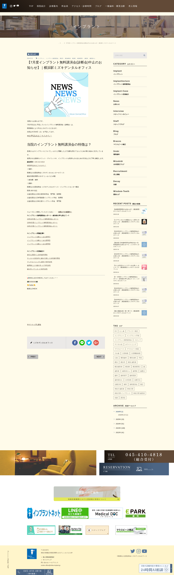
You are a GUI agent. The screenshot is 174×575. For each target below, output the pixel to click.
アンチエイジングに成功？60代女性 (39, 262)
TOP (31, 6)
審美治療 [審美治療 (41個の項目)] (133, 358)
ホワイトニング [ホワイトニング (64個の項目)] (130, 344)
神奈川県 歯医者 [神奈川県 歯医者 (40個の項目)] (139, 393)
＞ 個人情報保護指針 (47, 557)
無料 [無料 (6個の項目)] (125, 384)
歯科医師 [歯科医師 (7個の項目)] (133, 375)
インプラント (41, 58)
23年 (28, 222)
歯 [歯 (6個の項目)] (144, 367)
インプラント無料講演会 (52, 58)
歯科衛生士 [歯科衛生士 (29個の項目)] (118, 380)
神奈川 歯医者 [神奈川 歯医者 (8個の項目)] (119, 389)
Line (82, 342)
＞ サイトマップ (46, 560)
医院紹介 (41, 6)
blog (130, 132)
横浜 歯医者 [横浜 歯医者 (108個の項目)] (132, 362)
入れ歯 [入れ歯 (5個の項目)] (117, 353)
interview (130, 112)
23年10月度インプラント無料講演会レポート (42, 219)
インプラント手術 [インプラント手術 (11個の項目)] (133, 335)
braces (130, 142)
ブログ (98, 6)
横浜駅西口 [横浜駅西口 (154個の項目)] (136, 367)
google (96, 342)
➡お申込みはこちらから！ (39, 136)
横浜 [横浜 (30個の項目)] (116, 362)
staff (130, 122)
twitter (89, 342)
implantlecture (130, 82)
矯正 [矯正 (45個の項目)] (141, 384)
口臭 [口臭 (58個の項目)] (116, 358)
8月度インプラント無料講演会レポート (44, 222)
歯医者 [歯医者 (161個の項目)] (117, 371)
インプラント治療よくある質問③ (38, 244)
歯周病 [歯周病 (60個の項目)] (135, 371)
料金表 (65, 6)
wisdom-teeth (130, 192)
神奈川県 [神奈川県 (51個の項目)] (130, 389)
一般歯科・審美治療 (115, 6)
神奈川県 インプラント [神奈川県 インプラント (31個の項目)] (123, 393)
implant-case (130, 92)
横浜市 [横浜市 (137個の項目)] (123, 362)
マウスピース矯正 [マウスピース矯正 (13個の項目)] (133, 349)
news (130, 102)
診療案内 (53, 6)
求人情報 (133, 6)
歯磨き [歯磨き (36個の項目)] (142, 371)
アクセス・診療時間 (81, 6)
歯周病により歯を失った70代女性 (39, 265)
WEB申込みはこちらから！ (36, 165)
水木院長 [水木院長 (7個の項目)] (128, 380)
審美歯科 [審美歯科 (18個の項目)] (124, 358)
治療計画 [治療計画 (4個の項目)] (118, 384)
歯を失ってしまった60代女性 (37, 269)
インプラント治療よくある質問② (38, 240)
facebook (75, 342)
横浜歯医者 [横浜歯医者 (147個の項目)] (118, 367)
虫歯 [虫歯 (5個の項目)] (116, 398)
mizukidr (130, 162)
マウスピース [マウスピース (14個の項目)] (119, 349)
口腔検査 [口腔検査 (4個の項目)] (125, 353)
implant (33, 54)
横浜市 (61, 58)
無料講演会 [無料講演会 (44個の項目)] (133, 384)
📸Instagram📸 (32, 281)
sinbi (130, 152)
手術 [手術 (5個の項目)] (140, 358)
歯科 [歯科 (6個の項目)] (116, 375)
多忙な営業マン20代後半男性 (37, 255)
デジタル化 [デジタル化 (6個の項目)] (118, 344)
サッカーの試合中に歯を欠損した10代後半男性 (43, 258)
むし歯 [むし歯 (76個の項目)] (122, 331)
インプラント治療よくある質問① (38, 237)
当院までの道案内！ (65, 212)
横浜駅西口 (80, 58)
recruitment (130, 172)
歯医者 (86, 58)
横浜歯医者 (68, 58)
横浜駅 (74, 58)
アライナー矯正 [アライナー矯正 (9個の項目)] (132, 331)
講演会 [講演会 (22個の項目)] (123, 398)
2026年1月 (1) (123, 415)
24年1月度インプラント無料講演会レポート (42, 226)
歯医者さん (92, 58)
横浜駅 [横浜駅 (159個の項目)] (127, 367)
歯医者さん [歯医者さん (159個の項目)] (126, 371)
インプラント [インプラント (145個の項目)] (119, 335)
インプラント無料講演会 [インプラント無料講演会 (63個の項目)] (123, 340)
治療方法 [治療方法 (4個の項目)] (137, 380)
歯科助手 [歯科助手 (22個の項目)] (124, 375)
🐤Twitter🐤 (31, 285)
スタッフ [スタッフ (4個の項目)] (138, 340)
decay (130, 182)
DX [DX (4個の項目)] (116, 331)
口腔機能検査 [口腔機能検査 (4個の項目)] (135, 353)
